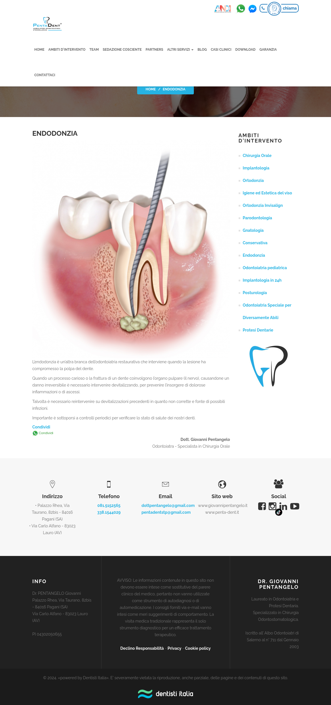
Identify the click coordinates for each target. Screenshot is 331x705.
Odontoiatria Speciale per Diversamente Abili (267, 311)
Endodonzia (254, 255)
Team (94, 50)
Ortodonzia (253, 180)
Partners (154, 50)
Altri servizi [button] (180, 50)
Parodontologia (257, 218)
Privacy (174, 648)
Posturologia (255, 292)
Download (245, 50)
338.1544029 (109, 512)
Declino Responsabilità (142, 648)
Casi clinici (221, 50)
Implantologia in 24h (262, 280)
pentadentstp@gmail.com (166, 512)
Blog (202, 50)
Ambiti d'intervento (67, 50)
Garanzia (268, 50)
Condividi (41, 427)
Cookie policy (198, 648)
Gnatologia (253, 230)
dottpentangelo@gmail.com (168, 505)
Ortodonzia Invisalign (263, 205)
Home (39, 50)
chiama (290, 8)
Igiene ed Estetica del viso (267, 193)
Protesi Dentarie (258, 330)
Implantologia (256, 168)
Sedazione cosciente (122, 50)
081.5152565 (108, 505)
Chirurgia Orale (257, 155)
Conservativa (255, 243)
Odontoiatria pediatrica (265, 268)
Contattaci (44, 75)
